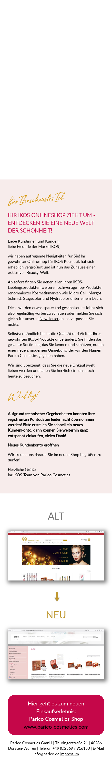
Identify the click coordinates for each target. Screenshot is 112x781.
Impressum (69, 754)
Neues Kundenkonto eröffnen (33, 445)
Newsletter (49, 318)
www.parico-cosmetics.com (56, 726)
